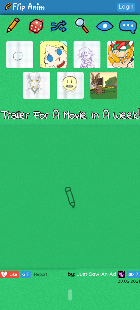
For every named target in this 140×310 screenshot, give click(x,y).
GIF (25, 274)
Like (8, 274)
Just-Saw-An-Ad (101, 274)
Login (126, 6)
